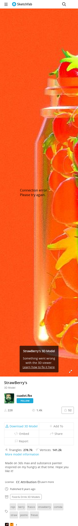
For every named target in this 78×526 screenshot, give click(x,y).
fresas (34, 515)
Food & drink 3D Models (26, 497)
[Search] (64, 4)
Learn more (45, 482)
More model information (22, 454)
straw (14, 515)
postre (24, 515)
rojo (13, 507)
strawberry (44, 507)
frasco (31, 507)
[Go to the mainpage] (22, 4)
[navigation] (6, 4)
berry (21, 507)
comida (58, 507)
